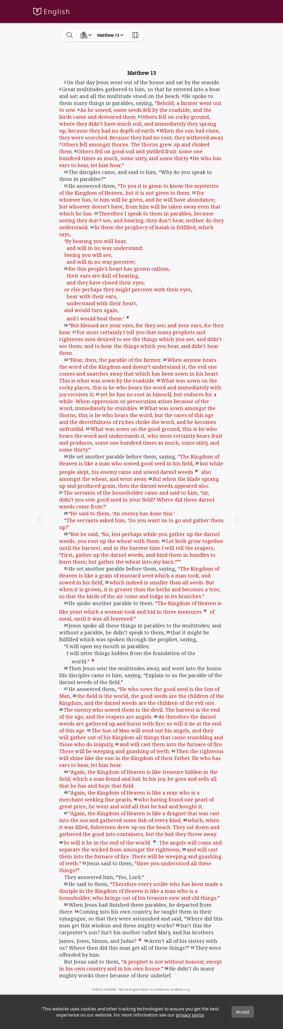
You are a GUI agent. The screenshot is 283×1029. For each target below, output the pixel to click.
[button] (127, 317)
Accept (243, 1012)
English (57, 11)
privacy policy (190, 1015)
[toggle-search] (69, 35)
